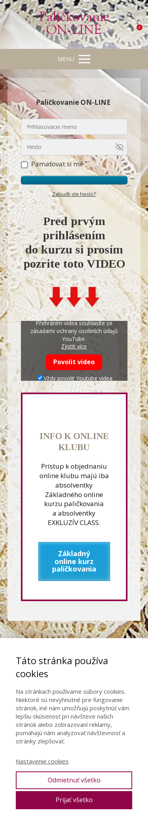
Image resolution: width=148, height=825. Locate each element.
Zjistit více (74, 346)
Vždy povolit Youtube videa (74, 378)
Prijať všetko (74, 799)
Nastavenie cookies (42, 761)
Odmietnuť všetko (74, 780)
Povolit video (74, 362)
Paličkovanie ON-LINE (74, 24)
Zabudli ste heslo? (74, 193)
